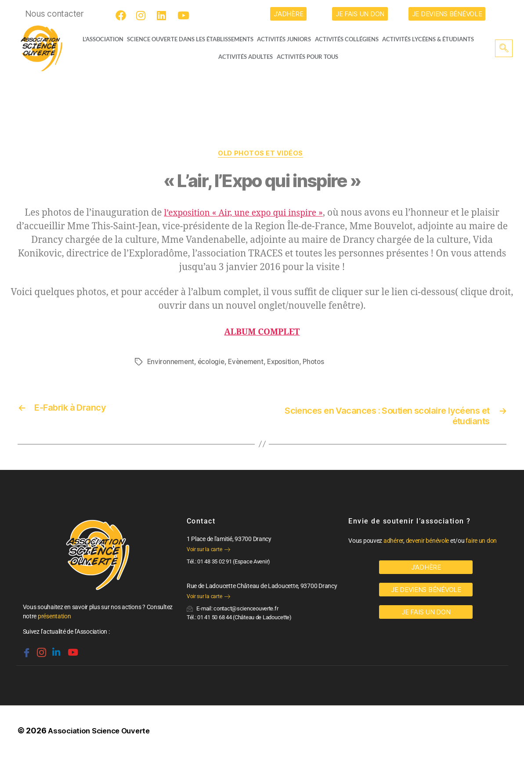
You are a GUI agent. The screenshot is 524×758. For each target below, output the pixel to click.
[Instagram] (142, 15)
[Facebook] (122, 15)
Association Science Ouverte (103, 733)
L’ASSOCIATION (98, 39)
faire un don (481, 543)
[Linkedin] (55, 651)
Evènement (250, 363)
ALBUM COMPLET (262, 333)
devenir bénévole (427, 543)
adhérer (393, 543)
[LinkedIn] (163, 15)
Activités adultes (245, 56)
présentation (54, 618)
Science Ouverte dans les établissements (192, 39)
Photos (322, 363)
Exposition (290, 363)
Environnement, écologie (187, 363)
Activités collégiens (350, 39)
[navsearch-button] (504, 48)
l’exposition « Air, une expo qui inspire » (243, 214)
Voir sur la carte (208, 552)
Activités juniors (287, 39)
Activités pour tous (307, 56)
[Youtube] (184, 15)
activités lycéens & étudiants (432, 39)
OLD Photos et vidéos (262, 155)
